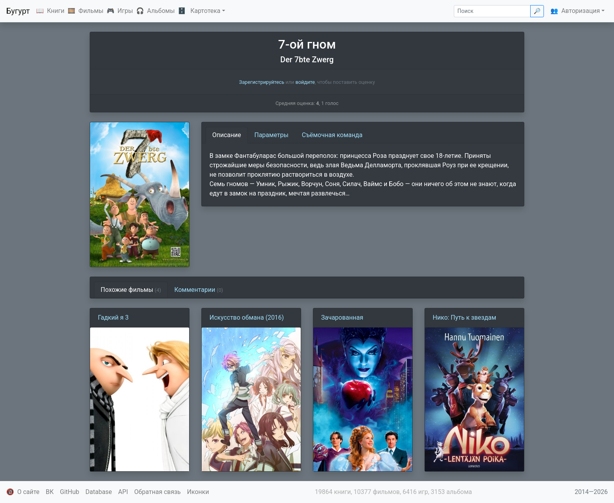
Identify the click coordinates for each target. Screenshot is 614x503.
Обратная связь (157, 492)
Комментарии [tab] (198, 289)
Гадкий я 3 (113, 317)
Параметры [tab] (272, 135)
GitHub (69, 492)
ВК (50, 492)
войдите (305, 82)
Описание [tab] (226, 135)
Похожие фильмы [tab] (131, 289)
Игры (125, 10)
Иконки (198, 492)
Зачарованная (342, 317)
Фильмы (90, 10)
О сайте (28, 492)
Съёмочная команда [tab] (332, 135)
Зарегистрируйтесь (261, 82)
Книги (56, 10)
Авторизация (580, 10)
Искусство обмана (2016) (246, 317)
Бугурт (18, 11)
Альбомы (161, 10)
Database (98, 492)
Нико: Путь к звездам (464, 317)
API (123, 492)
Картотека (205, 10)
